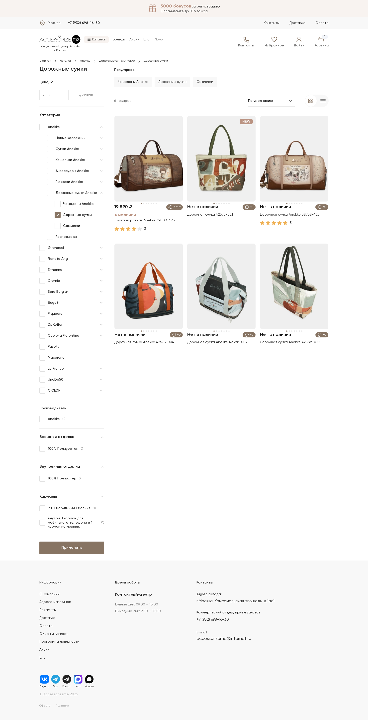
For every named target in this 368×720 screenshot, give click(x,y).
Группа (44, 679)
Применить (71, 548)
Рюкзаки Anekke (65, 182)
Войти (299, 42)
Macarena (52, 358)
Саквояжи (67, 226)
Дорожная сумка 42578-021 (210, 214)
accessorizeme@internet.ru (223, 638)
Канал (67, 679)
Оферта (45, 705)
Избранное (274, 42)
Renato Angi (54, 259)
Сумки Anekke (63, 149)
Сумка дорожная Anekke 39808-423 (145, 220)
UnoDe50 (51, 380)
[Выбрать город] (50, 23)
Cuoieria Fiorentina (59, 336)
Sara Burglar (53, 292)
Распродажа (62, 237)
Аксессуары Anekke (68, 171)
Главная (45, 60)
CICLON (50, 391)
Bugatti (49, 303)
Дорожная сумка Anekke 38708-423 (290, 214)
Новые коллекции (66, 138)
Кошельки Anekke (66, 160)
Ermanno (50, 270)
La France (51, 369)
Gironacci (51, 248)
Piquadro (51, 314)
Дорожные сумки (73, 215)
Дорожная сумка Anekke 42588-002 (217, 342)
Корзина (321, 42)
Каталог (65, 60)
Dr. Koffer (50, 325)
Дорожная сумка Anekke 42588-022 (290, 342)
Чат (56, 679)
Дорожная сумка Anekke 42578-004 (144, 342)
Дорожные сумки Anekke (117, 60)
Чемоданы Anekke (74, 204)
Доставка (297, 23)
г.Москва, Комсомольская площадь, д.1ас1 (235, 601)
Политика (62, 705)
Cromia (49, 281)
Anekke (85, 60)
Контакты (271, 23)
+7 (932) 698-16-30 (84, 23)
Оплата (322, 23)
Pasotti (49, 347)
